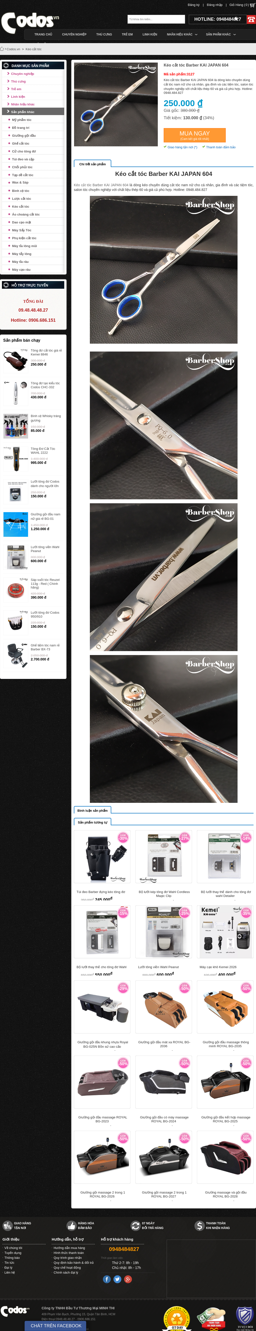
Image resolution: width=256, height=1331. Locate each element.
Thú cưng (18, 81)
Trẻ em (16, 89)
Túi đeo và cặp (23, 159)
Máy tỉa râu (20, 262)
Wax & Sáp (20, 182)
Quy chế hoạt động (67, 1267)
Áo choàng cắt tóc (26, 214)
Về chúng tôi (13, 1248)
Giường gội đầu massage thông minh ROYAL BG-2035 (226, 1044)
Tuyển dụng (12, 1253)
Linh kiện (18, 97)
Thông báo (12, 1258)
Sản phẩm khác (22, 112)
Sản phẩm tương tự (92, 822)
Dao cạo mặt (21, 222)
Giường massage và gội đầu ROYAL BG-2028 (225, 1194)
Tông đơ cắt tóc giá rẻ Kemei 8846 (46, 352)
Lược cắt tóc (21, 199)
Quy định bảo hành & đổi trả (74, 1262)
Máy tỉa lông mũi (24, 246)
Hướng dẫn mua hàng (69, 1248)
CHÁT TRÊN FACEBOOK (56, 1325)
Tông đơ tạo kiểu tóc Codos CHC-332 (45, 385)
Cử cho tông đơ (24, 151)
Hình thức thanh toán (69, 1253)
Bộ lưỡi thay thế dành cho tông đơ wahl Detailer (226, 894)
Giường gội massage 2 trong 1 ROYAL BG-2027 (164, 1194)
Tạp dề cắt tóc (22, 175)
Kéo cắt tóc (20, 206)
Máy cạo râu (21, 269)
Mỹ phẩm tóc (22, 120)
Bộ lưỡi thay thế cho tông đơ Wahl (102, 967)
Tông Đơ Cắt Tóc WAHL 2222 (43, 451)
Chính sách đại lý (66, 1272)
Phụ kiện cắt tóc (24, 238)
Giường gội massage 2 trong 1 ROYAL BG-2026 (102, 1194)
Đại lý (8, 1267)
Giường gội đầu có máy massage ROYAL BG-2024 (164, 1119)
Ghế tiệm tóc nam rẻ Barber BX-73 (45, 647)
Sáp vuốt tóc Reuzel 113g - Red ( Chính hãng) (45, 583)
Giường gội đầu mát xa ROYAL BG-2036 (164, 1044)
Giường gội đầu (24, 135)
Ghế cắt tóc (20, 143)
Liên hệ (9, 1272)
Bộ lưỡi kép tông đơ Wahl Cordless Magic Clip (164, 894)
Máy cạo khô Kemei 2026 (218, 967)
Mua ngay (194, 135)
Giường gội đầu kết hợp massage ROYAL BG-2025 (225, 1119)
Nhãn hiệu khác (23, 104)
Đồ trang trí (20, 128)
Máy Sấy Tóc (22, 230)
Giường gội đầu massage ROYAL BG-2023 (102, 1119)
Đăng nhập (215, 5)
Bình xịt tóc (20, 191)
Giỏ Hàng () (242, 5)
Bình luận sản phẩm (93, 810)
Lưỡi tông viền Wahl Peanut (158, 967)
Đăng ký (194, 5)
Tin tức (9, 1262)
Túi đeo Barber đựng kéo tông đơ (101, 892)
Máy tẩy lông (22, 254)
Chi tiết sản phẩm (92, 164)
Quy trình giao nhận (68, 1258)
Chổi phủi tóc (22, 167)
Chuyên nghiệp (22, 74)
